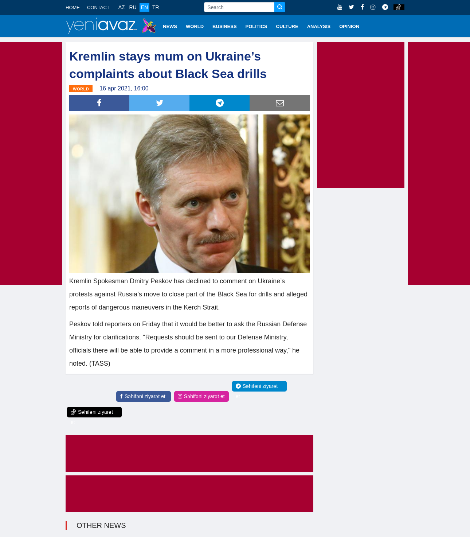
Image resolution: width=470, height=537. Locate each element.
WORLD (195, 26)
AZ (121, 7)
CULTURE (287, 26)
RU (132, 7)
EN (144, 7)
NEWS (170, 26)
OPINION (349, 26)
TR (155, 7)
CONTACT (98, 7)
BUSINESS (224, 26)
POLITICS (256, 26)
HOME (73, 7)
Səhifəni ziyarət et (142, 396)
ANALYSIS (319, 26)
